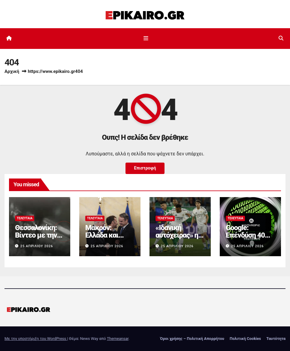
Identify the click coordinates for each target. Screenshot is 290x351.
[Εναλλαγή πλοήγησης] (146, 38)
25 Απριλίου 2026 (36, 246)
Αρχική (12, 71)
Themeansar (117, 338)
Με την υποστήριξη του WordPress (36, 338)
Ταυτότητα (275, 338)
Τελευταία (24, 218)
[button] (281, 38)
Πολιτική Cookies (245, 338)
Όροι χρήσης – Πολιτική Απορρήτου (192, 338)
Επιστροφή (145, 168)
